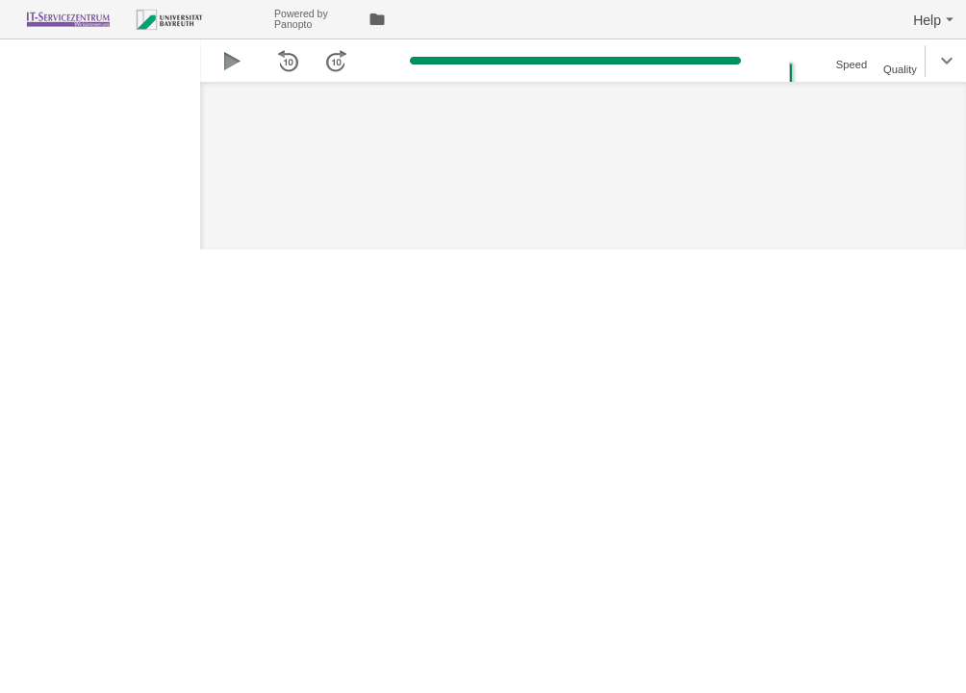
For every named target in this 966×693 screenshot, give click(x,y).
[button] (935, 19)
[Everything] (137, 17)
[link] (377, 19)
